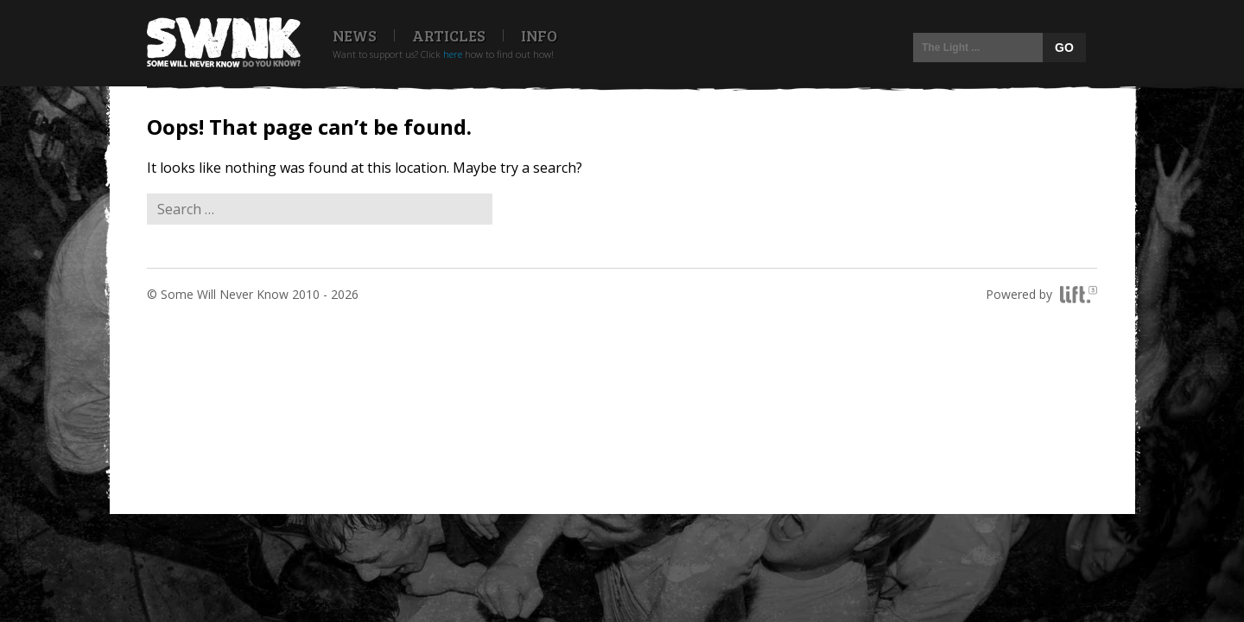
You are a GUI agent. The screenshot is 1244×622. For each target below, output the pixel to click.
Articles (449, 35)
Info (539, 35)
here (452, 54)
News (355, 35)
